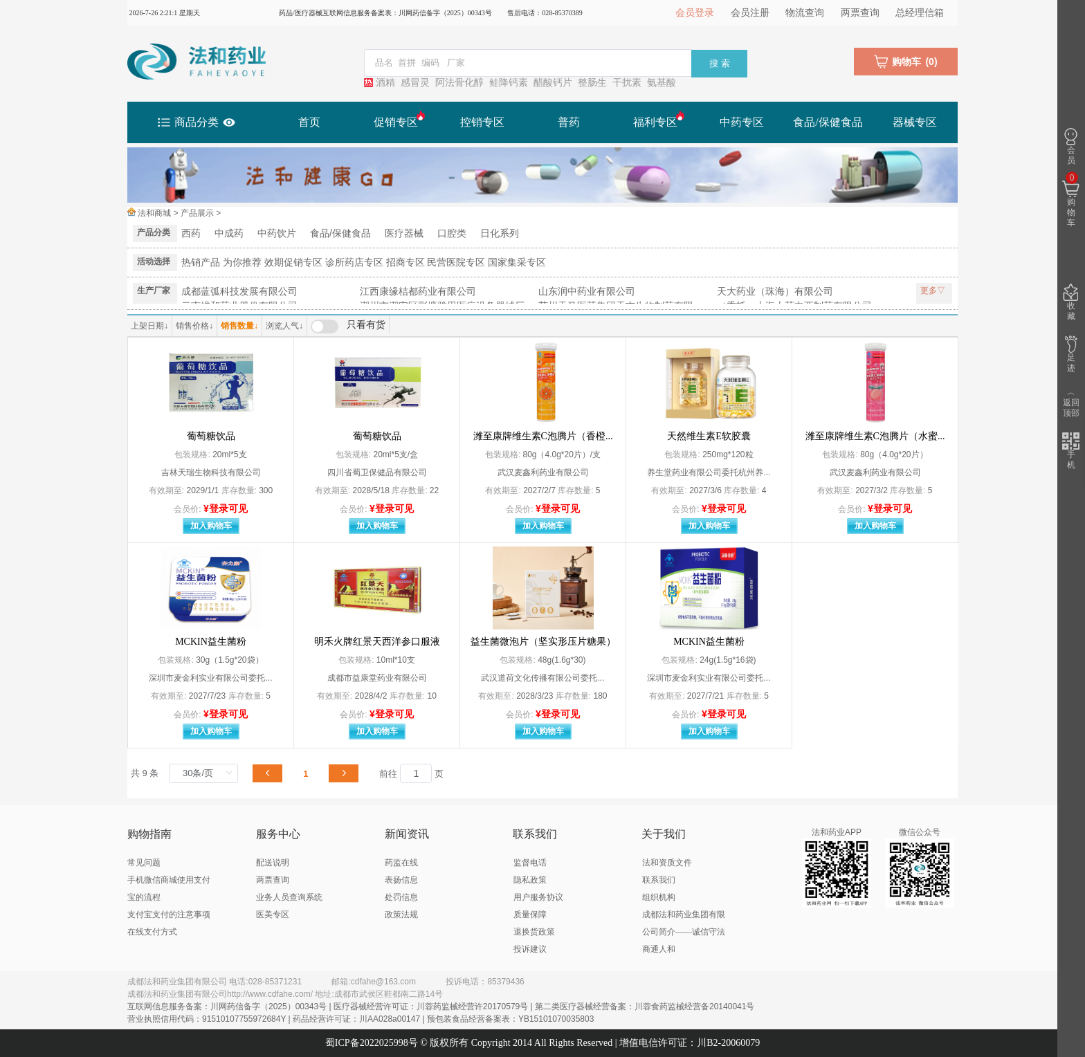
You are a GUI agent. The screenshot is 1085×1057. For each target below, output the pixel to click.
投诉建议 (530, 949)
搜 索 (719, 63)
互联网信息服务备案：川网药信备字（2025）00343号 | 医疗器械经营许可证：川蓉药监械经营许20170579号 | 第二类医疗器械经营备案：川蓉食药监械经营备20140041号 (440, 1006)
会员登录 (694, 13)
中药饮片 (276, 233)
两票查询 (860, 13)
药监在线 (401, 862)
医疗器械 (404, 233)
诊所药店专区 (354, 262)
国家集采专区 (517, 262)
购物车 (1070, 200)
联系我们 (658, 880)
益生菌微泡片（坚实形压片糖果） (543, 641)
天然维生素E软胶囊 (709, 436)
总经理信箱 (919, 13)
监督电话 (530, 862)
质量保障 (530, 914)
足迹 (1070, 354)
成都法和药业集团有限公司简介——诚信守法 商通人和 (683, 932)
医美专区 (272, 914)
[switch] (348, 326)
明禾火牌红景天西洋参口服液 (377, 641)
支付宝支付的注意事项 (168, 914)
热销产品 (200, 262)
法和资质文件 (667, 862)
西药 (191, 233)
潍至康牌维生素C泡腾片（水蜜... (875, 436)
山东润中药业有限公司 (586, 291)
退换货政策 (534, 932)
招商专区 (405, 262)
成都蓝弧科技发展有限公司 (239, 291)
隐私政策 (530, 880)
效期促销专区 (293, 262)
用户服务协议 (538, 897)
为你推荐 (242, 262)
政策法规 (401, 914)
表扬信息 (401, 880)
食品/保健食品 (340, 233)
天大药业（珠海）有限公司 (775, 291)
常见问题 (144, 862)
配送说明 (272, 862)
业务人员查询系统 (289, 897)
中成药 (229, 233)
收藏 (1070, 302)
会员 (1070, 146)
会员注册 (750, 13)
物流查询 (804, 13)
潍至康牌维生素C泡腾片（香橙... (543, 436)
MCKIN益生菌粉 (210, 641)
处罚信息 (401, 897)
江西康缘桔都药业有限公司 (418, 291)
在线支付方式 (152, 932)
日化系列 (499, 233)
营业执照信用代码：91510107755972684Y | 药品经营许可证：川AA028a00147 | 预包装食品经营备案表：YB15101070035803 (360, 1019)
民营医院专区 (456, 262)
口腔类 (451, 233)
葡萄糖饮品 (211, 436)
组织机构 (658, 897)
